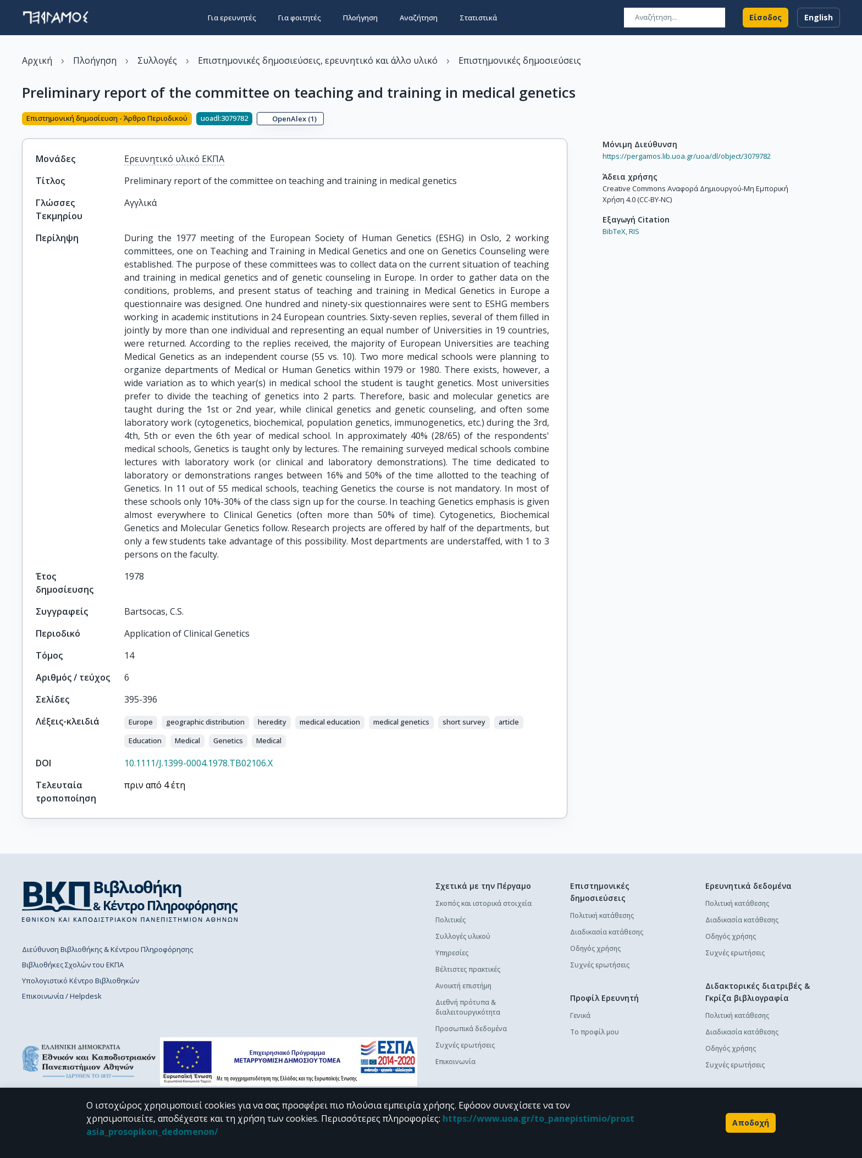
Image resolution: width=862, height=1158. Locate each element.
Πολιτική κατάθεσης (602, 933)
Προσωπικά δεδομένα (471, 1046)
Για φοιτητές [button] (299, 18)
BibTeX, (615, 249)
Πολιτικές (450, 937)
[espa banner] (288, 1079)
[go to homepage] (55, 17)
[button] (140, 740)
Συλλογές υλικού (462, 954)
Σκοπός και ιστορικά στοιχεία (483, 921)
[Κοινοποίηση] (563, 128)
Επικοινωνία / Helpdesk (62, 1013)
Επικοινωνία (455, 1079)
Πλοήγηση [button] (360, 18)
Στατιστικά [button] (478, 18)
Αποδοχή (751, 1123)
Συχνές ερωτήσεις (465, 1062)
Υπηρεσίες (451, 970)
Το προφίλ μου (594, 1049)
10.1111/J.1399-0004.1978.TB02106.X (198, 781)
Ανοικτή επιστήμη (463, 1003)
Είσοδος (765, 17)
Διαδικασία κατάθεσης (606, 949)
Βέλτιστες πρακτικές (467, 987)
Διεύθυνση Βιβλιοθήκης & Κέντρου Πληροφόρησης (107, 967)
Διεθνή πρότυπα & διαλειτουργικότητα (467, 1024)
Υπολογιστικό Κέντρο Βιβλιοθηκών (80, 998)
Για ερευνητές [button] (232, 18)
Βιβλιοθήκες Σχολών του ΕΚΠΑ (73, 982)
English (818, 17)
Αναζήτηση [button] (419, 18)
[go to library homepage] (130, 918)
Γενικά (580, 1033)
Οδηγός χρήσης (595, 966)
